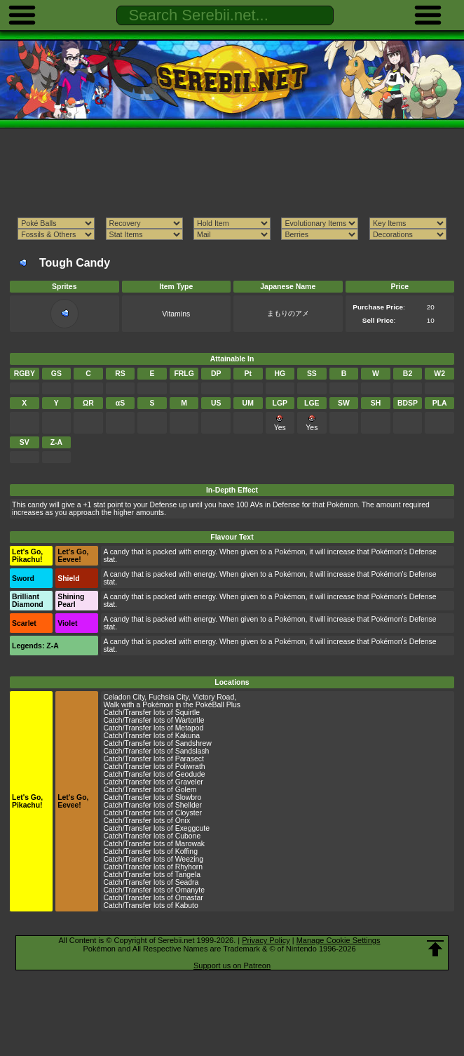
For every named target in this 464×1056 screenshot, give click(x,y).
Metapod (189, 728)
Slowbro (188, 797)
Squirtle (187, 712)
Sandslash (192, 751)
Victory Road (214, 697)
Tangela (187, 874)
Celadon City (123, 697)
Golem (186, 790)
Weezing (189, 859)
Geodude (190, 774)
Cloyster (188, 813)
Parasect (189, 759)
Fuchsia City (169, 697)
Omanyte (190, 890)
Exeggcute (192, 828)
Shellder (188, 805)
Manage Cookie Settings (338, 940)
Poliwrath (190, 766)
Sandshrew (193, 743)
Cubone (188, 836)
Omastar (189, 898)
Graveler (189, 782)
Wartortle (190, 720)
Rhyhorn (189, 867)
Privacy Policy (265, 940)
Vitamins (176, 314)
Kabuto (186, 905)
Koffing (186, 851)
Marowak (190, 844)
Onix (182, 820)
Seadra (187, 882)
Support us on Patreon (232, 965)
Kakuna (187, 736)
